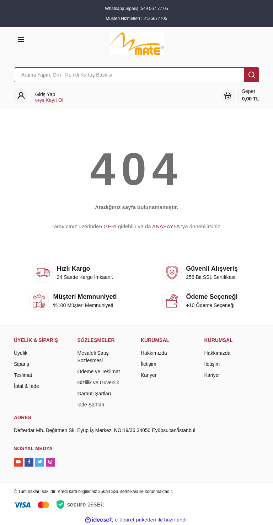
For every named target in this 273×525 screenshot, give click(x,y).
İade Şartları (91, 404)
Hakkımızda (154, 353)
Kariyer (148, 375)
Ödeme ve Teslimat (98, 371)
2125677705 (155, 18)
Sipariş (21, 364)
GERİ (110, 226)
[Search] (136, 74)
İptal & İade (26, 386)
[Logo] (136, 43)
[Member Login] (49, 97)
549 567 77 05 (154, 8)
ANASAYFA (166, 226)
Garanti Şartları (94, 393)
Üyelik (20, 353)
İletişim (148, 364)
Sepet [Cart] (250, 95)
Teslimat (23, 375)
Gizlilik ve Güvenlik (98, 382)
